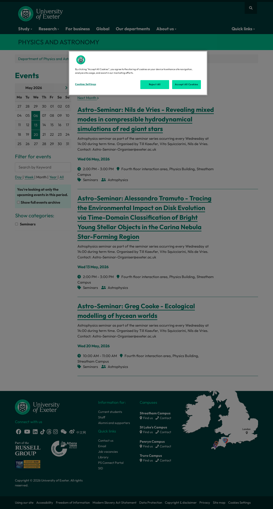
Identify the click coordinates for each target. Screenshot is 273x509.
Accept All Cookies (186, 84)
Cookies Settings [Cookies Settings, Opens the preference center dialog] (85, 84)
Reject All (155, 84)
